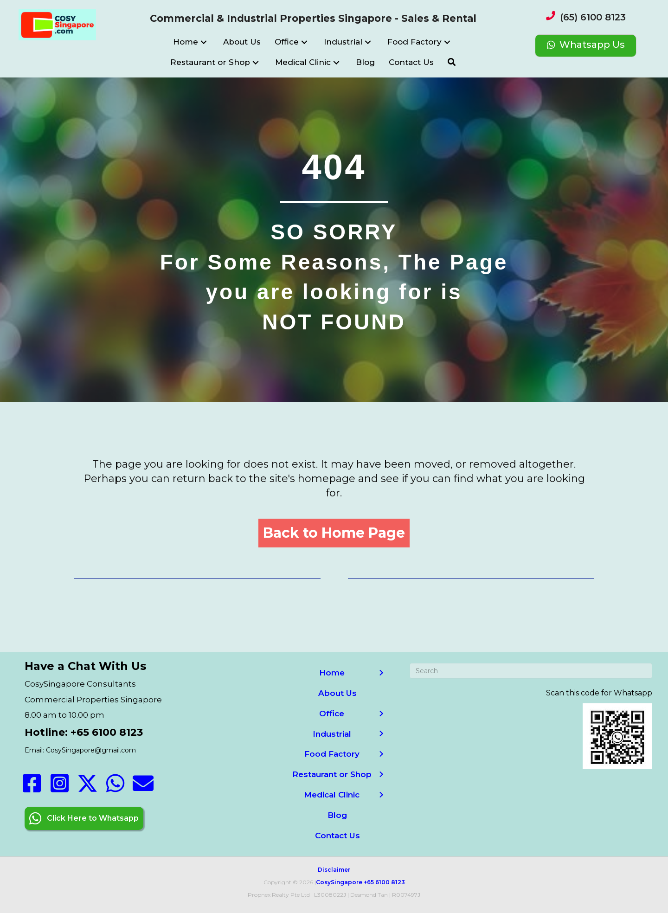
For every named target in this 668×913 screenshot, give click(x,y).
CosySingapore (339, 882)
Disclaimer (334, 869)
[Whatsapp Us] (585, 45)
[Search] (531, 671)
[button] (203, 42)
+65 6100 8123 (384, 882)
